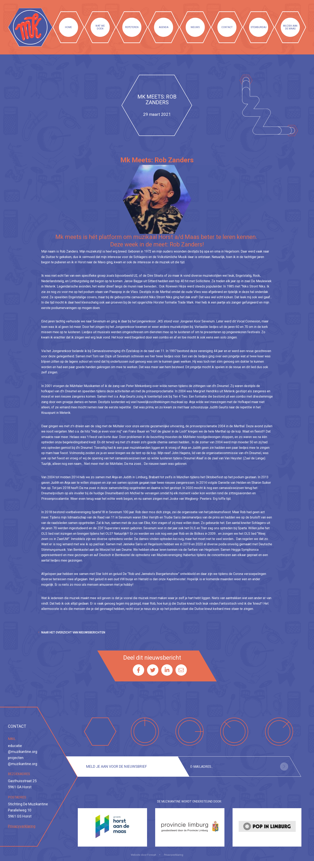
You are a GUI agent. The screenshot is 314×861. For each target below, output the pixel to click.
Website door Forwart (143, 854)
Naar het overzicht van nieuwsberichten (73, 632)
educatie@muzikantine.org (22, 749)
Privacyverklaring (21, 826)
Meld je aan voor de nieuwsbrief (116, 766)
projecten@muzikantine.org (22, 761)
